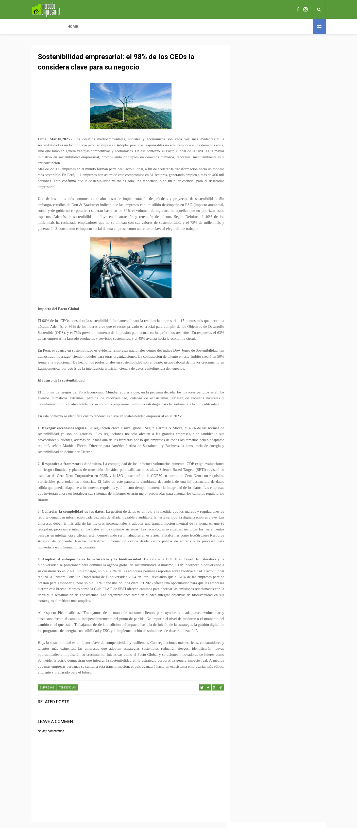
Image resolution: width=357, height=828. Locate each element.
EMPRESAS (47, 694)
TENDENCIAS (67, 694)
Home (40, 27)
